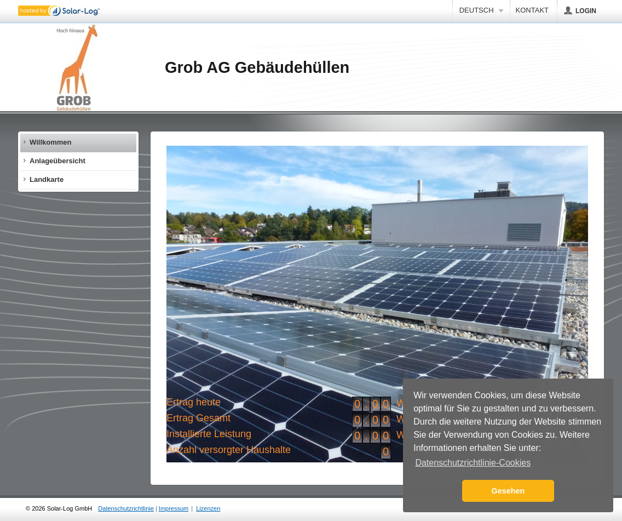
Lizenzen (208, 508)
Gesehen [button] (508, 490)
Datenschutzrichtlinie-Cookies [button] (473, 462)
